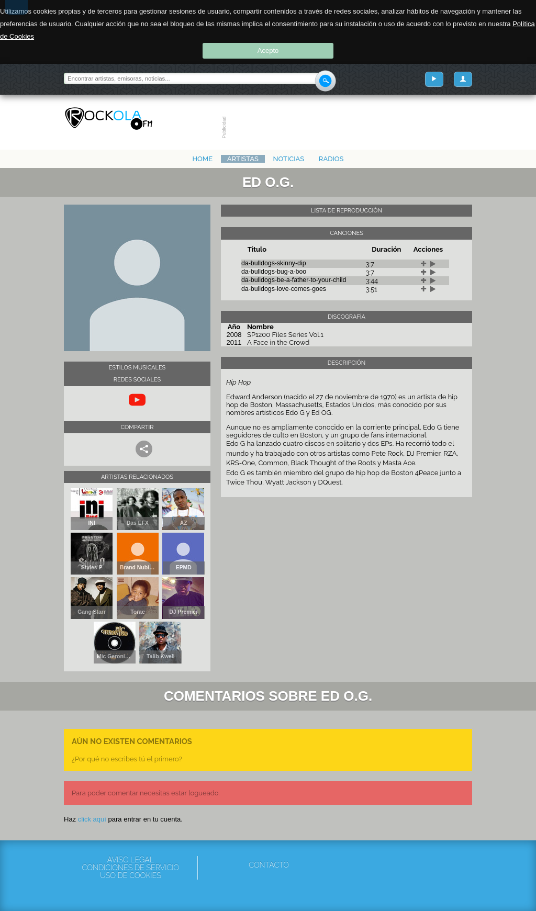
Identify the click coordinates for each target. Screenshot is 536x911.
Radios (331, 159)
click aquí (92, 819)
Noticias (289, 159)
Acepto (268, 50)
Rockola (108, 118)
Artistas (243, 159)
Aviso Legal (130, 860)
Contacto (269, 865)
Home (202, 159)
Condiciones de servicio (130, 868)
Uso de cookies (130, 876)
